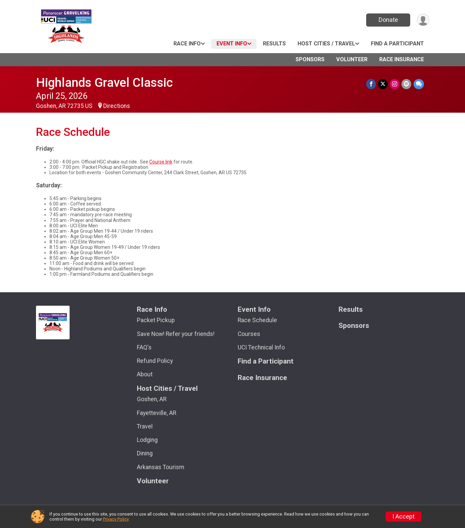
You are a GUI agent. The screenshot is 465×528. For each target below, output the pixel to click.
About (145, 374)
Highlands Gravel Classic (104, 82)
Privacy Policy (115, 519)
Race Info (187, 43)
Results (274, 43)
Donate (388, 19)
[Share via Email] (407, 84)
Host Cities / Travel (326, 43)
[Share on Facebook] (371, 84)
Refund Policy (155, 360)
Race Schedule (257, 320)
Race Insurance (401, 59)
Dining (145, 453)
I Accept (403, 516)
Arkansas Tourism (160, 467)
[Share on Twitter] (383, 84)
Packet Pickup (156, 320)
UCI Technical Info (261, 347)
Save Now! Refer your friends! (176, 334)
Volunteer (351, 59)
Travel (145, 426)
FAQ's (144, 347)
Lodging (147, 440)
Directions (116, 106)
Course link (160, 161)
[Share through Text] (419, 84)
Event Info (232, 43)
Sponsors (310, 59)
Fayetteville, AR (156, 413)
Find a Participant (397, 43)
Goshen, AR (151, 399)
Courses (249, 334)
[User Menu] (423, 20)
